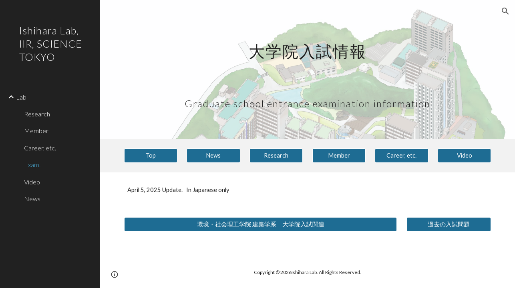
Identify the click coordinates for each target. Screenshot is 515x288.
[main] (307, 69)
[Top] (151, 155)
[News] (213, 155)
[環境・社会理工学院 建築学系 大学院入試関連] (261, 224)
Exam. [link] (32, 164)
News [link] (32, 198)
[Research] (276, 155)
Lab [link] (21, 97)
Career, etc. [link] (40, 148)
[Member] (339, 155)
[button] (505, 11)
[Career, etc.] (401, 155)
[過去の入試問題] (449, 224)
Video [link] (32, 182)
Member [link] (36, 130)
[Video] (464, 155)
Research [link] (37, 114)
